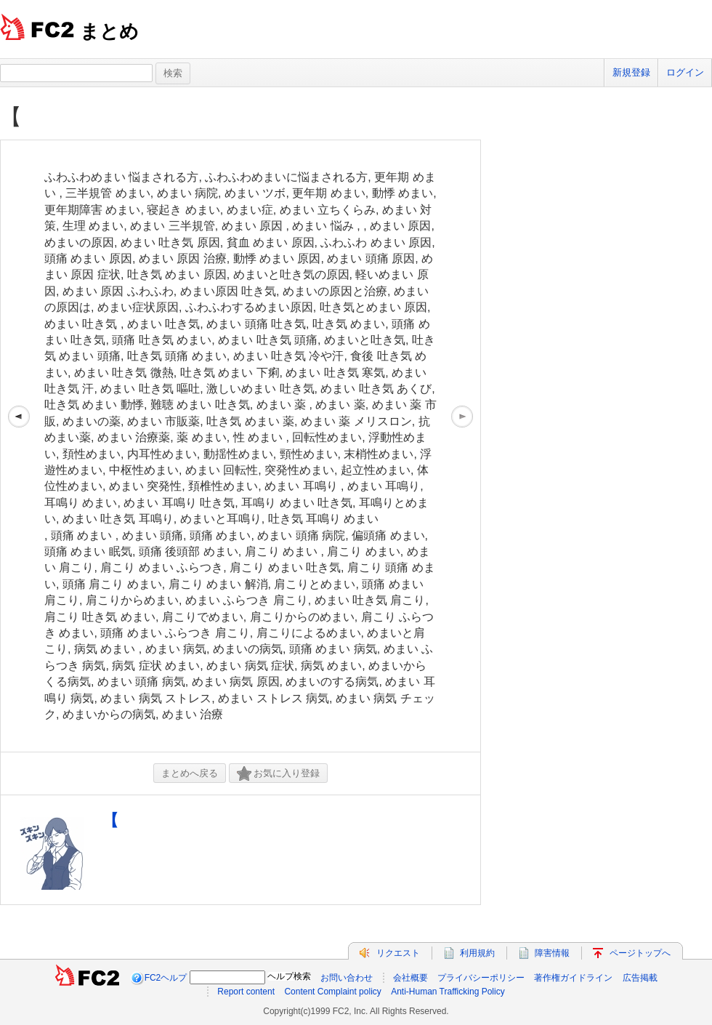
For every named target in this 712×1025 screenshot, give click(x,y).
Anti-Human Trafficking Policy (448, 991)
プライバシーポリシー (481, 978)
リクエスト (398, 953)
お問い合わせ (346, 978)
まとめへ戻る (189, 773)
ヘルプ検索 (289, 976)
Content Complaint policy (332, 991)
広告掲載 (640, 978)
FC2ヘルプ (166, 978)
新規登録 (631, 72)
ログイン (685, 72)
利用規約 (477, 953)
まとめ (109, 31)
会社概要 (410, 978)
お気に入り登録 (278, 773)
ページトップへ (640, 953)
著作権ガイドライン (573, 978)
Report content (246, 991)
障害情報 (552, 953)
